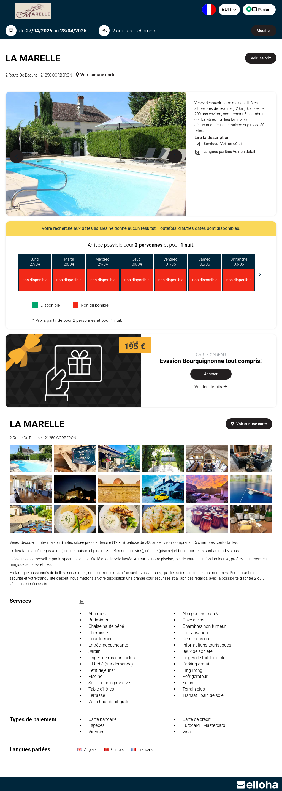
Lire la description (212, 137)
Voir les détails (210, 386)
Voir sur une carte (95, 74)
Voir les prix (261, 58)
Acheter (211, 374)
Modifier (264, 30)
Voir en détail (231, 143)
